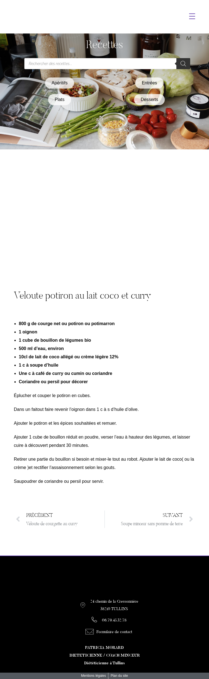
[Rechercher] (183, 63)
